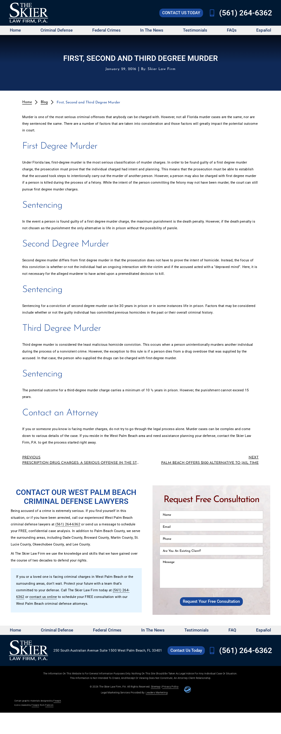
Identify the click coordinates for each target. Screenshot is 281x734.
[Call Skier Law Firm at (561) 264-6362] (212, 13)
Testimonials (195, 30)
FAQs (232, 30)
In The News (151, 30)
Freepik (57, 701)
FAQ (232, 630)
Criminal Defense (57, 30)
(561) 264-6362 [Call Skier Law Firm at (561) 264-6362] (245, 12)
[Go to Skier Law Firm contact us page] (181, 13)
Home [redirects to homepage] (27, 102)
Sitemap (156, 686)
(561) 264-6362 (67, 524)
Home (15, 30)
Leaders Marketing (156, 692)
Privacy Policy (170, 686)
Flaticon (49, 705)
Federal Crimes (106, 30)
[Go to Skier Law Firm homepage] (28, 13)
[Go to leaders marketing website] (187, 689)
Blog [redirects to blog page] (44, 102)
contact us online (43, 597)
